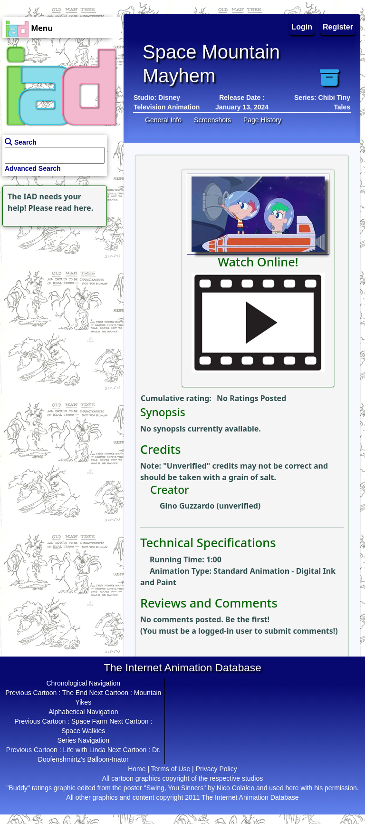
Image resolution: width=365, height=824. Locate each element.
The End (74, 692)
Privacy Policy (216, 769)
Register (338, 27)
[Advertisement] (59, 288)
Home (136, 769)
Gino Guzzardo (187, 505)
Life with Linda (84, 750)
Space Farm (89, 721)
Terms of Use (170, 769)
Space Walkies (83, 731)
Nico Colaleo (235, 788)
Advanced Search (33, 168)
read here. (74, 208)
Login (302, 27)
